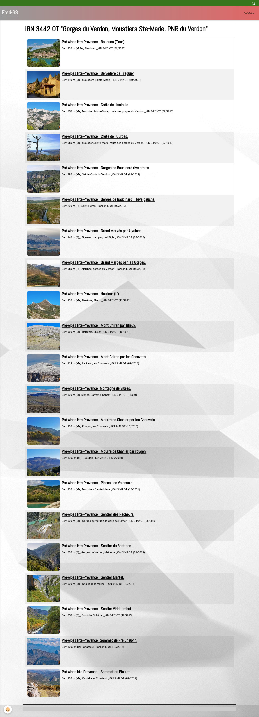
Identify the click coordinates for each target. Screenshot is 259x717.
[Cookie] (8, 709)
